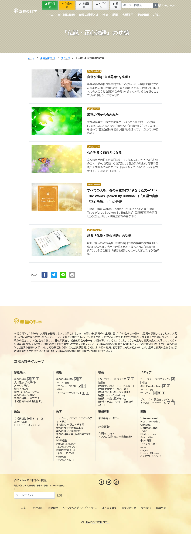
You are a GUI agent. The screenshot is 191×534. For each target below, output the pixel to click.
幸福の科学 (20, 379)
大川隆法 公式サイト (25, 382)
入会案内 (67, 5)
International (149, 418)
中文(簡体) (146, 440)
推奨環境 (53, 508)
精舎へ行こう (21, 389)
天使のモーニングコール (153, 403)
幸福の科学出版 (64, 379)
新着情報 (143, 15)
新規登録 (84, 5)
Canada (145, 425)
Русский (149, 443)
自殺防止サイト (106, 433)
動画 (115, 15)
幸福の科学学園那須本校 (69, 428)
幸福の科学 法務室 (24, 395)
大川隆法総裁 (66, 15)
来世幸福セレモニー (108, 418)
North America (150, 421)
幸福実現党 (20, 418)
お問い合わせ (128, 508)
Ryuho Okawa (149, 453)
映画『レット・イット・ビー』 (111, 395)
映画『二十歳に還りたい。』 (112, 398)
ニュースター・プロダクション (155, 379)
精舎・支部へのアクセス (26, 392)
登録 (60, 495)
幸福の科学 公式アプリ (26, 398)
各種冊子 (127, 15)
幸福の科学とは (88, 15)
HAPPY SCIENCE (97, 522)
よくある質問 (109, 508)
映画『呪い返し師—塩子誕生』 (114, 392)
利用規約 (38, 508)
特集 (105, 15)
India (143, 431)
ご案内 (157, 15)
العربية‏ (143, 447)
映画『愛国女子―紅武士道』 (113, 389)
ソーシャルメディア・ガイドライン (80, 508)
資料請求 (50, 5)
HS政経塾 (61, 440)
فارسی (144, 450)
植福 (115, 5)
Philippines (148, 434)
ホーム (49, 15)
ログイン (101, 5)
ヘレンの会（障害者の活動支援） (115, 436)
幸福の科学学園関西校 (68, 431)
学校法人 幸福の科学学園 (70, 425)
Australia (146, 437)
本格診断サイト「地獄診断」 (28, 401)
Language (166, 5)
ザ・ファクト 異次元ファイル (155, 399)
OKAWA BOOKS (150, 456)
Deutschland (149, 428)
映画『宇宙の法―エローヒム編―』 (116, 386)
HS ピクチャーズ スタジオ (112, 379)
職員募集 (161, 508)
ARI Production (151, 386)
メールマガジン (22, 385)
